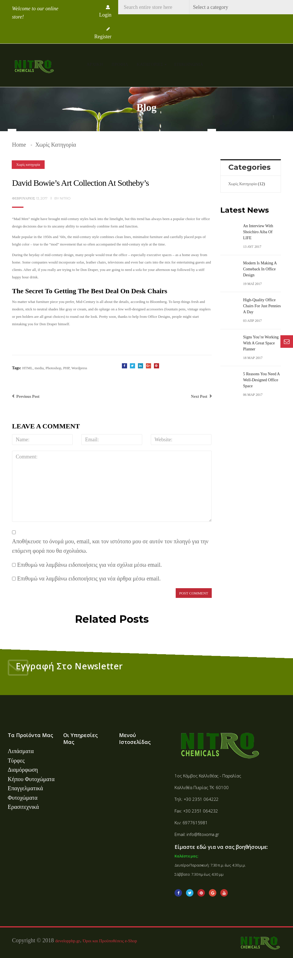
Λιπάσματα (21, 751)
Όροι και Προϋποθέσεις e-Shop (110, 940)
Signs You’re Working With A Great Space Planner (261, 343)
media (39, 368)
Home (19, 144)
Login (105, 11)
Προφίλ (120, 64)
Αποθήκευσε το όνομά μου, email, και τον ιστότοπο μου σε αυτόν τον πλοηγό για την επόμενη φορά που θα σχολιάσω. (110, 546)
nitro (65, 198)
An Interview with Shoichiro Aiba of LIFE (258, 232)
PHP (66, 368)
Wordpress (79, 368)
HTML (27, 368)
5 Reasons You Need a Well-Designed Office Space (261, 380)
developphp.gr (67, 940)
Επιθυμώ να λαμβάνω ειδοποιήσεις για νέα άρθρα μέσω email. (89, 578)
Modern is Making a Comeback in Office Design (260, 269)
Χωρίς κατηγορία (55, 144)
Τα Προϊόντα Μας (30, 735)
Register (103, 33)
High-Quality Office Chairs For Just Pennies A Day (262, 306)
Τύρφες (16, 760)
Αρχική (95, 64)
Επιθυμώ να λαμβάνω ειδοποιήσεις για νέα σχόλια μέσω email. (89, 565)
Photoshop (53, 368)
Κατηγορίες (150, 64)
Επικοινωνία (188, 64)
